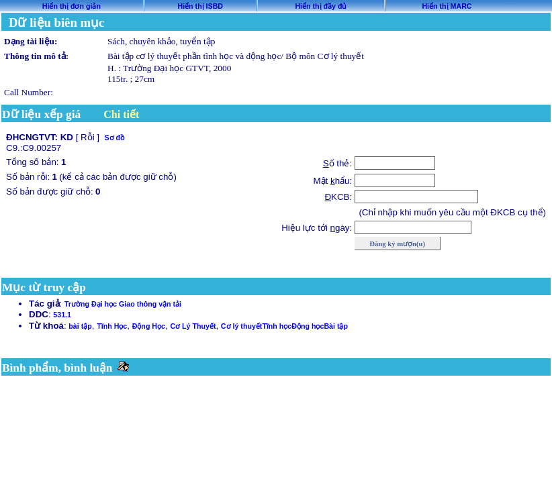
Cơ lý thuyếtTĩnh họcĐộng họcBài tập (284, 326)
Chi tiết (121, 114)
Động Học (148, 326)
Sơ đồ (114, 137)
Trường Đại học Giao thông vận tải (122, 304)
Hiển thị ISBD (200, 6)
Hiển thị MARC (446, 6)
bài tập (79, 326)
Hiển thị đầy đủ (321, 6)
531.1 (62, 315)
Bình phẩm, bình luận (57, 368)
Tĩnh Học (112, 326)
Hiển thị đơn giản (71, 6)
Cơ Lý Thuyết (193, 326)
